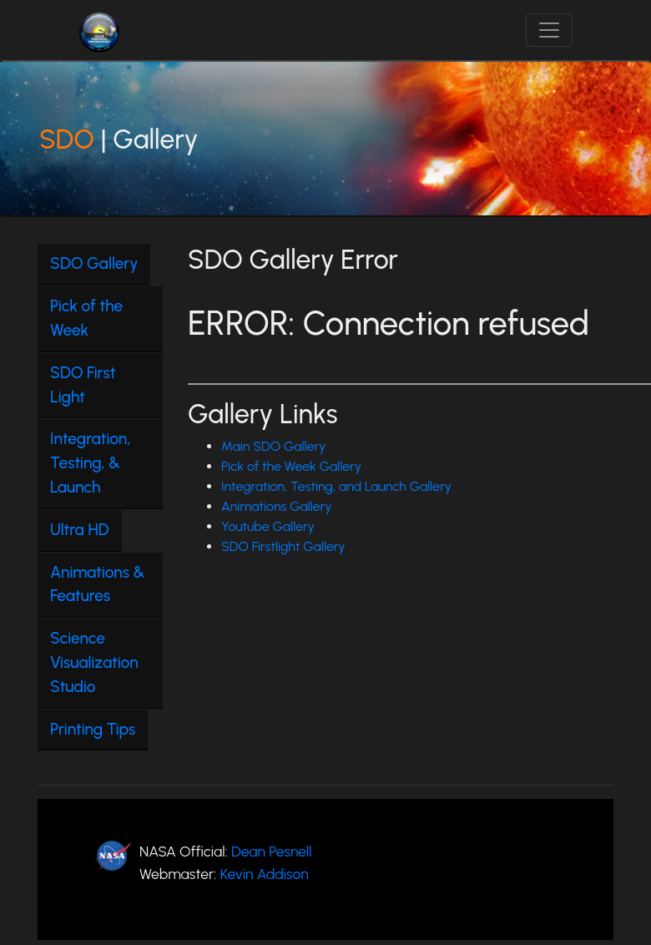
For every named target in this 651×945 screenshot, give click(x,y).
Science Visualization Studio (94, 662)
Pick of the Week (86, 318)
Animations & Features (97, 584)
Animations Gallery (276, 506)
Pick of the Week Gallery (291, 466)
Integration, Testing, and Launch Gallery (336, 486)
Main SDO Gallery (273, 446)
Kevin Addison (264, 873)
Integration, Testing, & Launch (90, 463)
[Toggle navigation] (549, 30)
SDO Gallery (94, 263)
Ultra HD (79, 529)
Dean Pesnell (271, 851)
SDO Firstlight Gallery (283, 546)
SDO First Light (82, 385)
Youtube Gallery (268, 526)
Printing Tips (92, 729)
